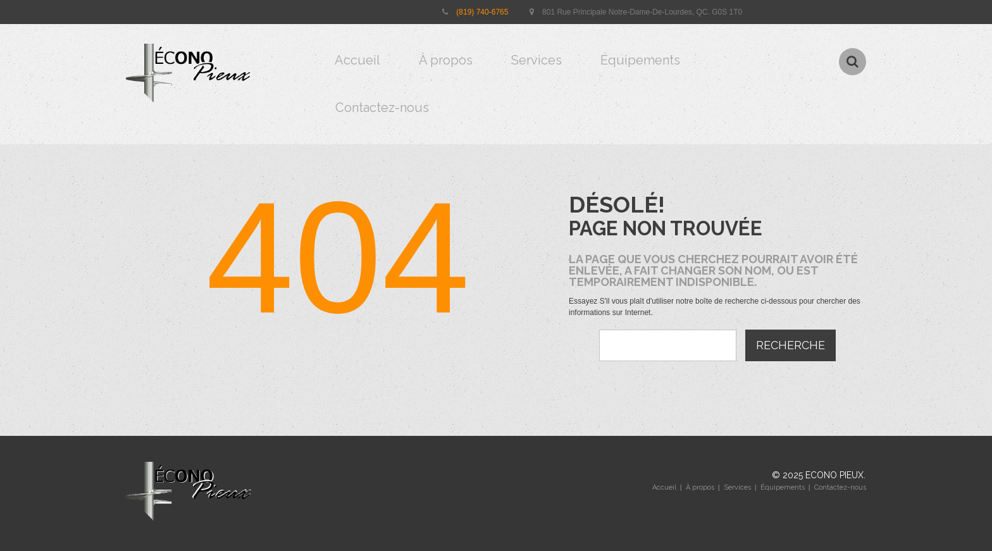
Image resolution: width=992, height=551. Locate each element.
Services (536, 60)
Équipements (640, 60)
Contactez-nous (382, 107)
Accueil (357, 60)
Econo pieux (834, 475)
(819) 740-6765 (482, 12)
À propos (446, 60)
